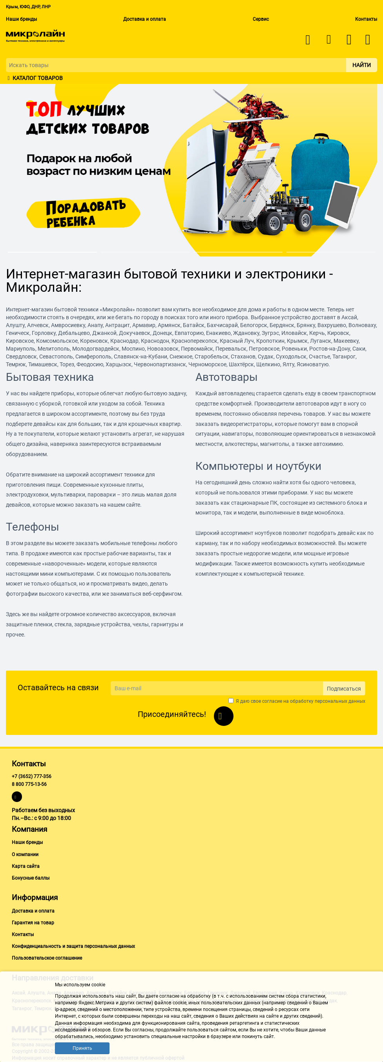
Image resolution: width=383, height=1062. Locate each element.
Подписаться (344, 689)
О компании (25, 854)
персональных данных (340, 701)
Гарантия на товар (33, 923)
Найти (361, 65)
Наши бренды (21, 19)
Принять (82, 1048)
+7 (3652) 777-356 (31, 776)
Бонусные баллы (30, 878)
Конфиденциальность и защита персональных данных (73, 946)
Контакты (366, 19)
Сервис (261, 19)
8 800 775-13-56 (29, 784)
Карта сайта (26, 866)
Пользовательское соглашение (47, 958)
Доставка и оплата (144, 19)
